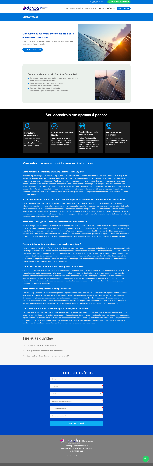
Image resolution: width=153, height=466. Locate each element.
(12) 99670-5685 (99, 2)
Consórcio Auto (91, 8)
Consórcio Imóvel (76, 8)
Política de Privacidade (76, 456)
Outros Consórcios (107, 8)
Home (66, 8)
